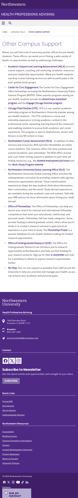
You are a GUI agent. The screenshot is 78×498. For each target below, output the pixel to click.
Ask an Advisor (9, 410)
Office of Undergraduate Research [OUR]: (30, 243)
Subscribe (11, 381)
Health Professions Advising (27, 14)
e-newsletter (57, 255)
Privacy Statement (10, 454)
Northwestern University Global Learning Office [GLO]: (37, 170)
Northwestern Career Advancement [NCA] (30, 141)
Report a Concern (10, 459)
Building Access (9, 436)
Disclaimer (6, 487)
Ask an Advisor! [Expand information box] (15, 494)
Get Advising (8, 406)
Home (4, 32)
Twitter (12, 361)
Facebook (6, 361)
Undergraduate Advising (13, 415)
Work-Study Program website (27, 165)
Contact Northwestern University (17, 450)
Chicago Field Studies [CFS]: (23, 108)
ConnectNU (7, 401)
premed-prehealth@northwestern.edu (22, 338)
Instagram (18, 361)
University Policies (10, 463)
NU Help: (13, 268)
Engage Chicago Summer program (44, 103)
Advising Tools (18, 32)
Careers (6, 445)
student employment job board (53, 161)
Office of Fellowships (19, 206)
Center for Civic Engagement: (23, 87)
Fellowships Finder (58, 230)
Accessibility (8, 432)
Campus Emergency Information (17, 441)
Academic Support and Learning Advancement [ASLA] (36, 66)
